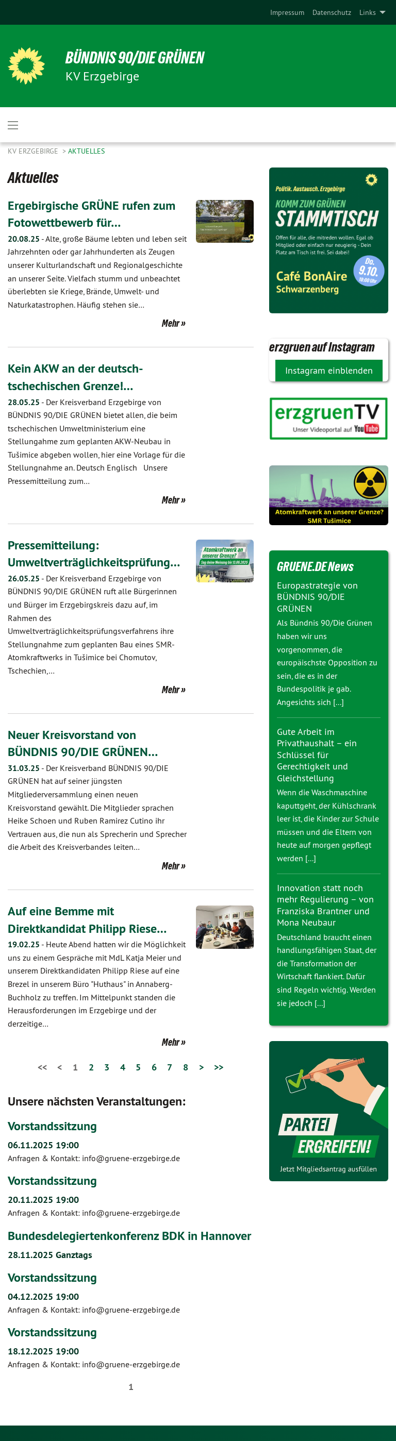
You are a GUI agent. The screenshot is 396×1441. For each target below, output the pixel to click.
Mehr (170, 323)
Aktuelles (86, 151)
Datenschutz (331, 12)
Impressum (287, 12)
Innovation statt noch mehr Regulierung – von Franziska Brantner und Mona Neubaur (325, 905)
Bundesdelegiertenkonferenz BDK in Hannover (129, 1236)
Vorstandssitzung (52, 1126)
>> (218, 1067)
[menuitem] (287, 12)
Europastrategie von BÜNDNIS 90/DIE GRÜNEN (317, 596)
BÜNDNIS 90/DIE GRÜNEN (134, 57)
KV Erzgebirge (34, 151)
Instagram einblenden (329, 370)
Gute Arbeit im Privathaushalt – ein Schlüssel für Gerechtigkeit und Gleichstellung (317, 755)
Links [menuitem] (367, 12)
